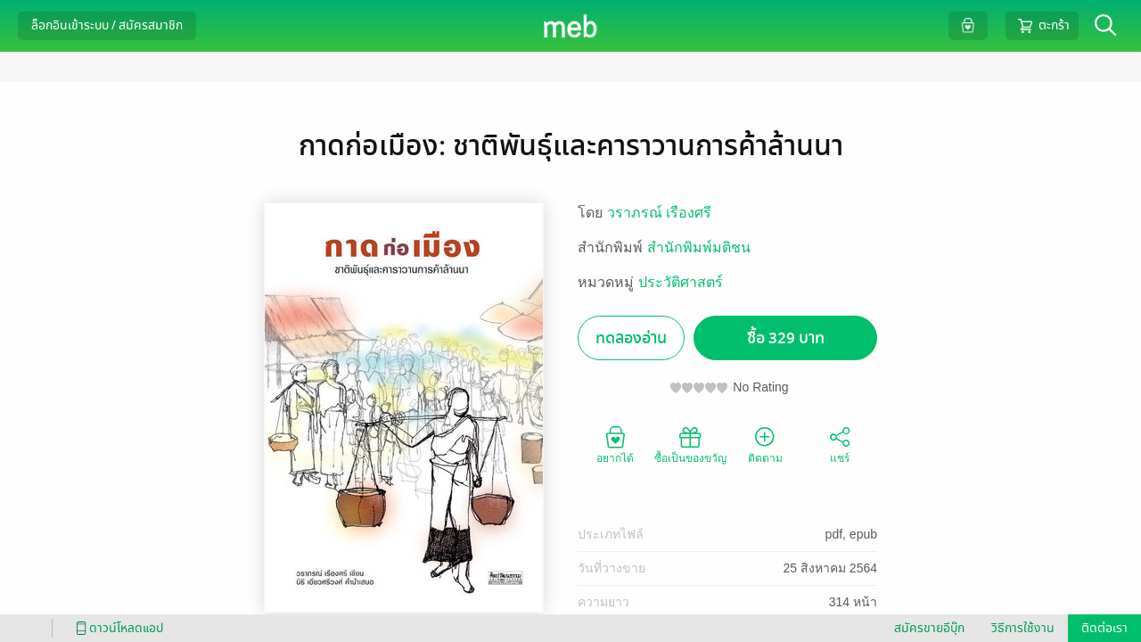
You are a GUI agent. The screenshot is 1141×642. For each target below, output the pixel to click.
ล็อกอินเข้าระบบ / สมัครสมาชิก (107, 25)
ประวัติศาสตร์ (680, 282)
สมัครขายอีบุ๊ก (929, 628)
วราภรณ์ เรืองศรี (659, 212)
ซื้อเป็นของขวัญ (690, 444)
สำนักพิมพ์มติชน (699, 247)
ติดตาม (765, 444)
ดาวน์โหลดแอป (116, 628)
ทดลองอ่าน (631, 338)
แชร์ (839, 444)
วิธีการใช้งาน (1023, 628)
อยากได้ (615, 444)
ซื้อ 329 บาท (786, 338)
